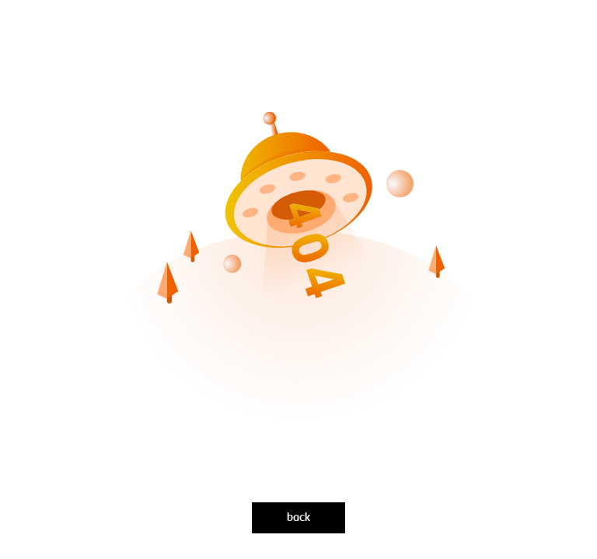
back (298, 517)
